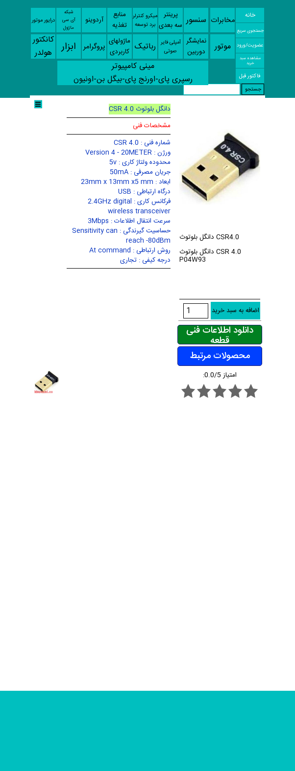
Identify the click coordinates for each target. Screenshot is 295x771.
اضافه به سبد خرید (235, 310)
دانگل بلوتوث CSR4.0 (209, 237)
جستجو (253, 89)
